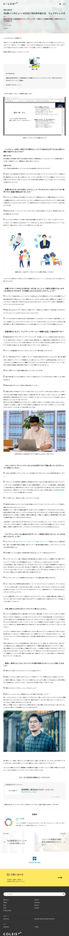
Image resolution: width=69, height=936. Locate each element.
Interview (37, 902)
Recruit (36, 905)
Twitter (36, 927)
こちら (51, 47)
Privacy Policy (7, 910)
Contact (36, 908)
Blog (4, 905)
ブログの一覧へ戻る (34, 860)
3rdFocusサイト (38, 278)
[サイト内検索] (60, 4)
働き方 (6, 28)
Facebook (6, 927)
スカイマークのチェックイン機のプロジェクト (33, 541)
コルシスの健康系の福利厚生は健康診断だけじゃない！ (53, 839)
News (5, 908)
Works (5, 902)
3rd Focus (6, 919)
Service (36, 900)
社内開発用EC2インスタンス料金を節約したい (15, 838)
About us (6, 900)
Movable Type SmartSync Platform (44, 919)
